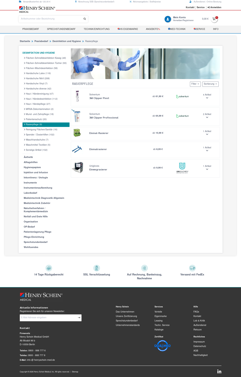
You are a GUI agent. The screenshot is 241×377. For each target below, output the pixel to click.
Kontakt (197, 316)
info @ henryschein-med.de (41, 360)
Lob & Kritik (199, 321)
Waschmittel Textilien (37, 145)
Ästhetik (28, 157)
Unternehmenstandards (128, 325)
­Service (199, 29)
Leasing (159, 321)
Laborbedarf (30, 193)
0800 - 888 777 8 (36, 355)
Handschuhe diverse (37, 89)
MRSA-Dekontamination (39, 109)
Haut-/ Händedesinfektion (41, 99)
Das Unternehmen (125, 312)
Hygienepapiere (32, 168)
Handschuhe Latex (37, 73)
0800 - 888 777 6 (37, 351)
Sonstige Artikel (36, 150)
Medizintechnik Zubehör (37, 203)
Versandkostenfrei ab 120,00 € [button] (34, 2)
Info (216, 29)
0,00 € (205, 19)
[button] (190, 8)
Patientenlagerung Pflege (37, 232)
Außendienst (199, 325)
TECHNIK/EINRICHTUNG (97, 29)
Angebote (153, 29)
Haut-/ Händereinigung (39, 94)
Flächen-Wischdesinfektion (41, 68)
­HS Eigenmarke (128, 29)
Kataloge (159, 330)
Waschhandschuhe (36, 140)
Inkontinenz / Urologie (36, 178)
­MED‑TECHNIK (177, 29)
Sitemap (75, 372)
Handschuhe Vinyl (36, 83)
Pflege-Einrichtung (34, 237)
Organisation (31, 222)
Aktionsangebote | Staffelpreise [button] (145, 2)
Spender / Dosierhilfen (39, 134)
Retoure (197, 330)
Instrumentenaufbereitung (38, 188)
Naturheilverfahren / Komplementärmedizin (36, 210)
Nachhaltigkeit (200, 355)
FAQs (196, 312)
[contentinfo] (214, 8)
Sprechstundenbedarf (61, 29)
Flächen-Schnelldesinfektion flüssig (45, 58)
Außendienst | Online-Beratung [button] (205, 2)
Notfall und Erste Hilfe (36, 217)
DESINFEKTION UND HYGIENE (38, 53)
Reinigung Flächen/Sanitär (40, 129)
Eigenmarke (161, 316)
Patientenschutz (35, 119)
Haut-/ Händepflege (37, 104)
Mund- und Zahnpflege (39, 114)
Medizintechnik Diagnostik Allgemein (44, 198)
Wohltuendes (31, 247)
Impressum (199, 342)
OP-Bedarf (29, 227)
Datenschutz (199, 346)
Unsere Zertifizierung (126, 316)
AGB (195, 351)
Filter (195, 84)
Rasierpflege (33, 124)
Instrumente (30, 183)
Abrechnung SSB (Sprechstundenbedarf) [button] (94, 2)
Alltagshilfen (31, 162)
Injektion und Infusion (36, 173)
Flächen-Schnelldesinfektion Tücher (45, 63)
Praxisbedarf (30, 29)
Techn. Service (162, 325)
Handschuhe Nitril (37, 78)
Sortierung (210, 84)
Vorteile (158, 312)
